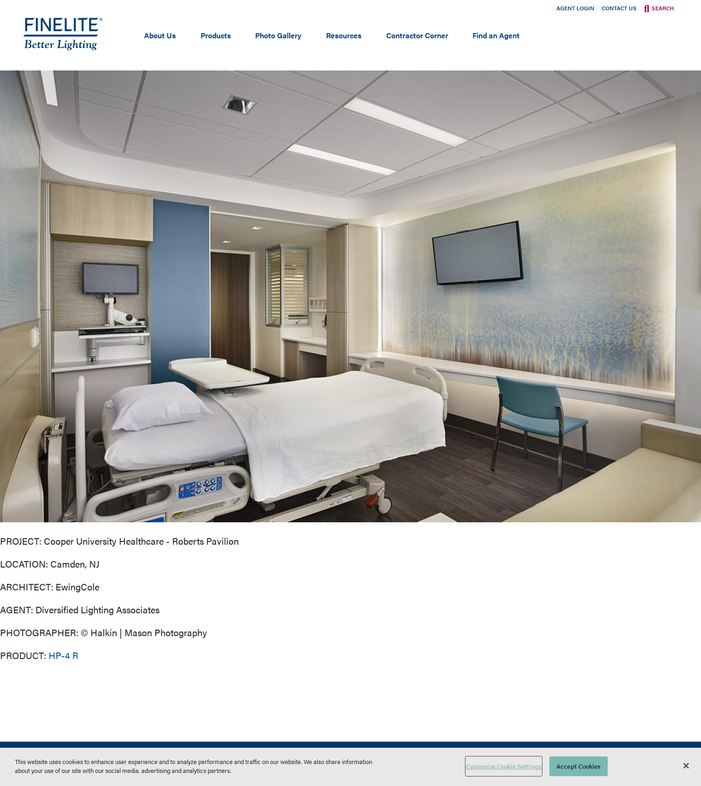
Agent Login (575, 8)
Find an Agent (496, 35)
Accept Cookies (578, 766)
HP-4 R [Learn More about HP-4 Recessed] (63, 655)
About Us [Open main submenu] (160, 35)
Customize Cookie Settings (503, 766)
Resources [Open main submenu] (343, 35)
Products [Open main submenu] (216, 35)
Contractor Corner (417, 35)
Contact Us (619, 8)
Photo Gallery (278, 35)
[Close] (686, 765)
